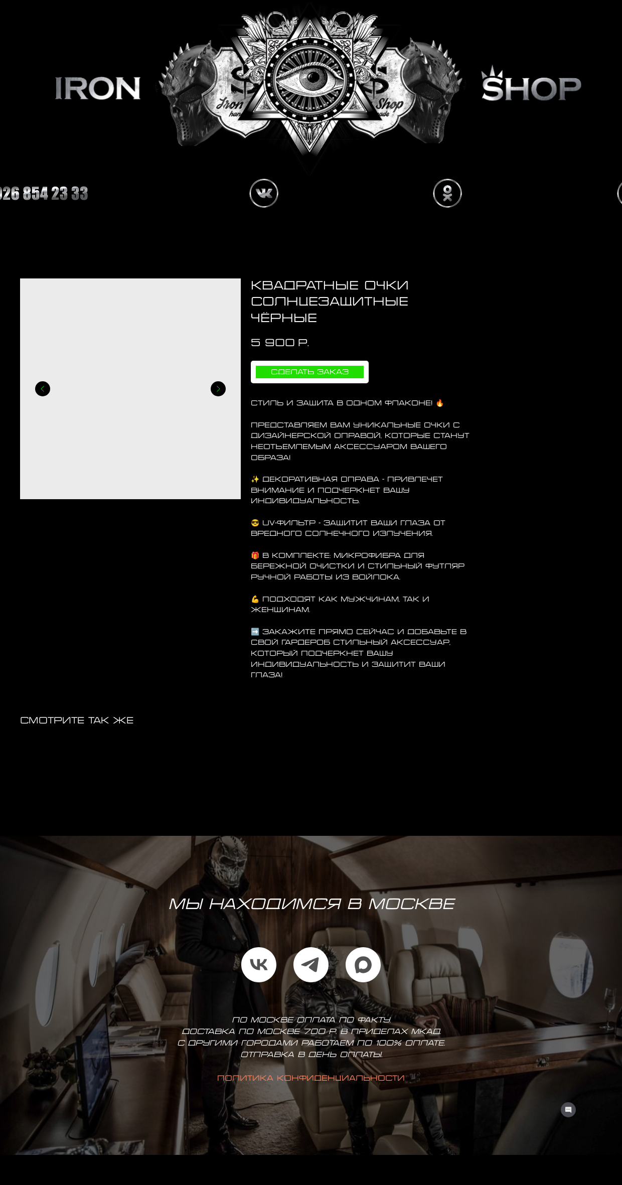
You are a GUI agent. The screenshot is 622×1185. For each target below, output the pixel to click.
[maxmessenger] (363, 964)
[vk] (258, 964)
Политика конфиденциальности (311, 1078)
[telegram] (311, 964)
